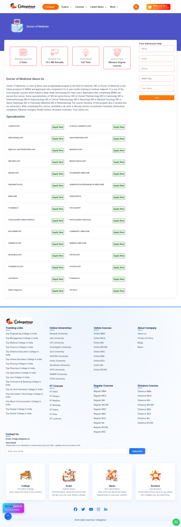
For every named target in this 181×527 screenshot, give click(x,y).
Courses (79, 6)
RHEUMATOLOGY (15, 184)
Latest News (97, 6)
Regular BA (99, 423)
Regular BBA (100, 414)
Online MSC (99, 351)
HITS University (57, 369)
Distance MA (144, 400)
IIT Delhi (54, 391)
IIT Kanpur (55, 396)
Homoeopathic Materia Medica (21, 220)
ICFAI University (57, 378)
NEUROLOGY (13, 173)
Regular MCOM (101, 405)
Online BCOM (100, 369)
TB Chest (73, 290)
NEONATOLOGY (75, 149)
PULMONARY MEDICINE (79, 173)
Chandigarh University (60, 347)
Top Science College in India (19, 347)
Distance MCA (144, 396)
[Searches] (136, 7)
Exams (65, 6)
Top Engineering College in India (21, 333)
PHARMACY (13, 208)
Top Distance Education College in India (22, 353)
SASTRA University (59, 356)
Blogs (140, 342)
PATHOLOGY (74, 255)
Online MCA (99, 338)
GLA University (57, 351)
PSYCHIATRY (75, 208)
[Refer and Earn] (158, 7)
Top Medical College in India (19, 342)
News (140, 347)
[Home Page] (22, 7)
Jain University (57, 338)
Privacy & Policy (145, 338)
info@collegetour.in (21, 439)
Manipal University (59, 333)
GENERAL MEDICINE (77, 243)
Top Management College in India (22, 338)
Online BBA (99, 356)
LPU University (57, 342)
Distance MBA (144, 391)
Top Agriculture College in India (21, 373)
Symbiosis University (60, 365)
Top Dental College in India (19, 413)
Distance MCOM (146, 405)
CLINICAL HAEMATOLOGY (80, 126)
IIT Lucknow (55, 418)
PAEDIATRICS (75, 196)
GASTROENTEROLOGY (78, 138)
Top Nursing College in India (19, 363)
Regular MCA (100, 396)
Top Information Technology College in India (24, 395)
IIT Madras (55, 400)
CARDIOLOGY (14, 126)
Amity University (57, 360)
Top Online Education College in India (24, 359)
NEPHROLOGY (14, 161)
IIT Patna (54, 409)
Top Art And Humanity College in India (24, 389)
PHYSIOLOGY (75, 266)
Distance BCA (144, 414)
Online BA (98, 365)
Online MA (99, 342)
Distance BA (143, 418)
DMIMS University (58, 374)
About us (142, 333)
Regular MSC (100, 409)
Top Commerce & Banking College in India (23, 383)
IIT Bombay (55, 405)
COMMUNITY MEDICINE (79, 231)
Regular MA (99, 400)
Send (157, 98)
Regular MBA (100, 391)
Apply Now (57, 127)
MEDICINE (12, 196)
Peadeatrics (74, 278)
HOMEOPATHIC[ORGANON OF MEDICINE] (86, 184)
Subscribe (137, 451)
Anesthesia (13, 278)
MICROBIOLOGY (15, 255)
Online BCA (99, 360)
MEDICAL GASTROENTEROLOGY (21, 149)
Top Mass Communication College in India (23, 403)
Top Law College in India (17, 377)
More (113, 6)
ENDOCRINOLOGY (15, 138)
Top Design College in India (19, 409)
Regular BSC (100, 432)
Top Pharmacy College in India (20, 368)
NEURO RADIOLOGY (77, 161)
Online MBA (99, 333)
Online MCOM (100, 347)
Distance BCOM (145, 423)
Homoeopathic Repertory (80, 220)
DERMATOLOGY (14, 243)
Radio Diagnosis (15, 290)
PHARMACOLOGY (15, 266)
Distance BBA (144, 409)
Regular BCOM (101, 427)
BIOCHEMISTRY (14, 231)
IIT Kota (53, 414)
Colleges (50, 6)
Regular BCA (100, 418)
